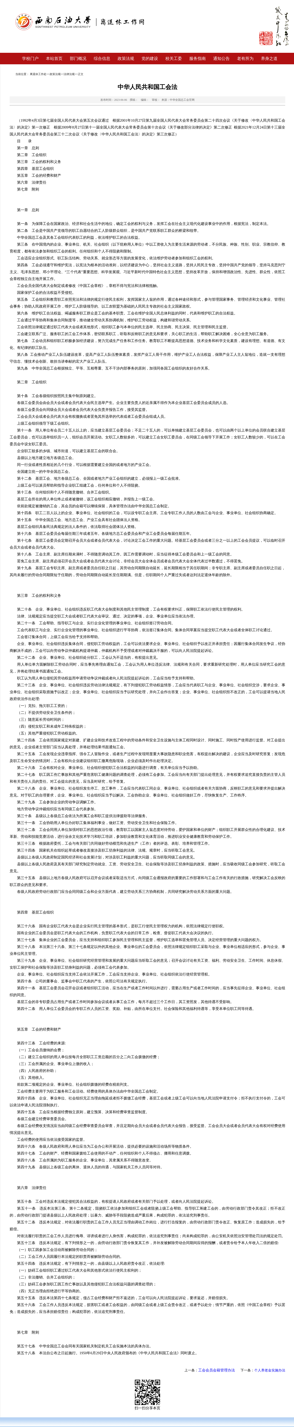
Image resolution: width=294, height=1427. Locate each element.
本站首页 (54, 58)
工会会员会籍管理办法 (216, 1370)
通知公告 (221, 58)
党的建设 (149, 58)
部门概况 (78, 58)
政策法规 (126, 58)
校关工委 (173, 58)
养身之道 (269, 58)
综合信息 (102, 58)
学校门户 (30, 58)
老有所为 (245, 58)
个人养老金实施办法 (269, 1370)
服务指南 (197, 58)
